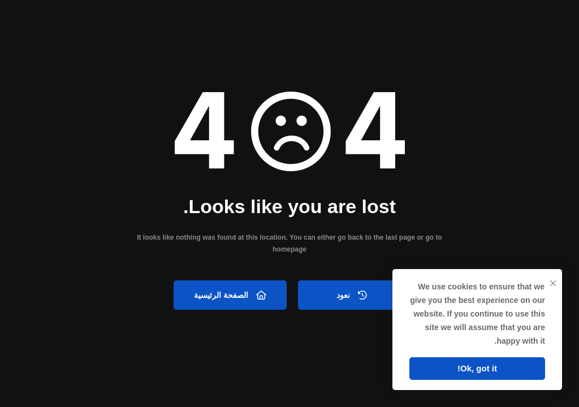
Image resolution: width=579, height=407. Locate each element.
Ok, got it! (477, 368)
